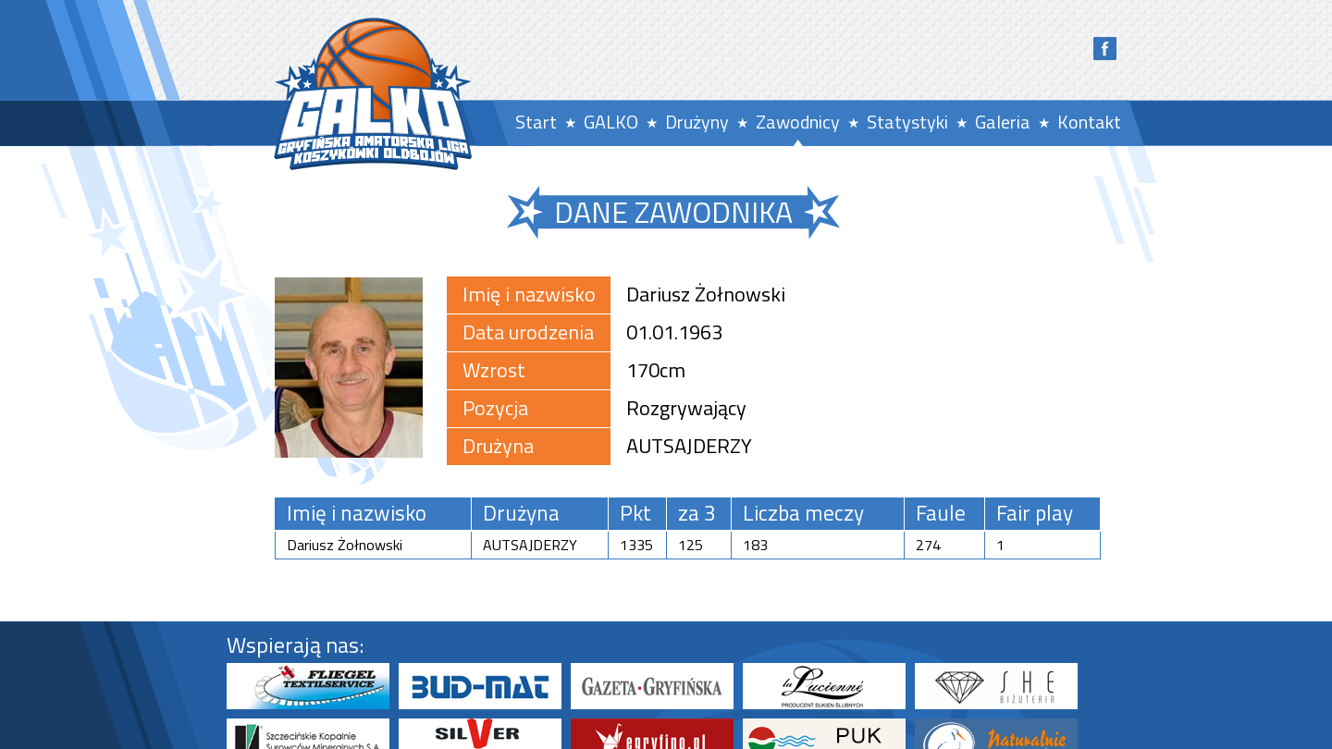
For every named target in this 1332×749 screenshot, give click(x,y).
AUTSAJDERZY (689, 445)
